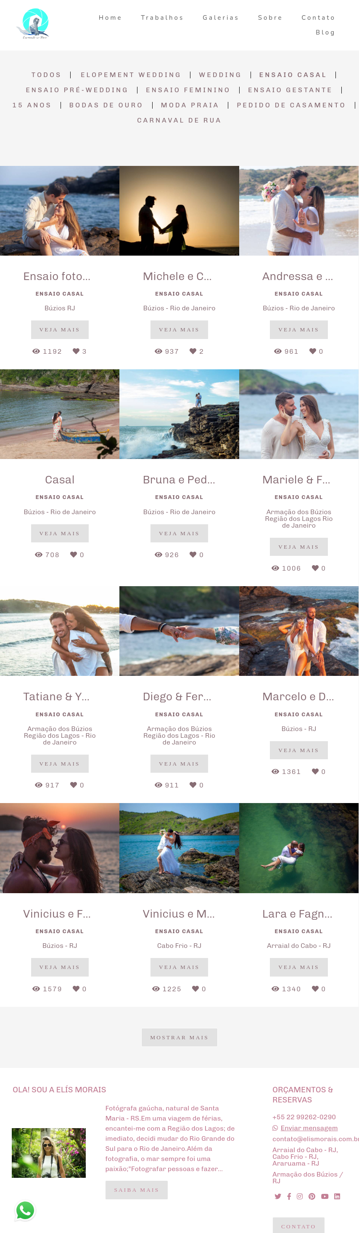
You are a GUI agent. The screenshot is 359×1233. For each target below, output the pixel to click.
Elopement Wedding (131, 75)
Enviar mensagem (309, 1128)
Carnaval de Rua (179, 120)
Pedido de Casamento (291, 105)
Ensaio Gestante (290, 90)
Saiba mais (136, 1190)
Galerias (221, 17)
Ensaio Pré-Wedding (77, 90)
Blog (326, 32)
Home (111, 17)
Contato (318, 17)
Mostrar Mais (179, 1037)
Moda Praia (190, 105)
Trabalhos (162, 17)
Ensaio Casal (293, 75)
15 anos (32, 105)
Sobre (270, 17)
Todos (47, 75)
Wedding (220, 75)
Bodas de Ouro (106, 105)
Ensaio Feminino (188, 90)
